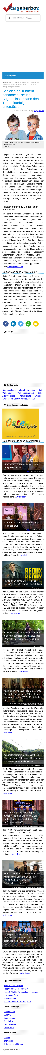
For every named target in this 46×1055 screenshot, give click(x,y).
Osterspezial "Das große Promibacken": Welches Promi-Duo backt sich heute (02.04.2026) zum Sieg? (21, 939)
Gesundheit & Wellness (21, 82)
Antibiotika (8, 1021)
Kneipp (24, 399)
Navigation (10, 76)
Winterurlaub (8, 393)
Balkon (41, 393)
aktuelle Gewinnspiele (13, 986)
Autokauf (31, 399)
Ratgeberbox (7, 82)
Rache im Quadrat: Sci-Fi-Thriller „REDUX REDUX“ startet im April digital (23, 582)
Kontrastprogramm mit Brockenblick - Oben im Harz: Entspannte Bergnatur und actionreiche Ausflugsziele (22, 758)
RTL (28, 471)
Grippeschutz (9, 1018)
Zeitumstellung (10, 1024)
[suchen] (23, 17)
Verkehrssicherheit (26, 393)
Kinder (41, 111)
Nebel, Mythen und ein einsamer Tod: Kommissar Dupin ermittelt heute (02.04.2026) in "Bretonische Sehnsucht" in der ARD (22, 878)
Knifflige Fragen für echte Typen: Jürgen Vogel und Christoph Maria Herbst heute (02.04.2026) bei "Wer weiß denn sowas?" (21, 817)
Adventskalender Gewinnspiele (17, 1001)
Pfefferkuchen (10, 998)
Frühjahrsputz (25, 396)
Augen (36, 111)
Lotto (41, 390)
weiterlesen (21, 497)
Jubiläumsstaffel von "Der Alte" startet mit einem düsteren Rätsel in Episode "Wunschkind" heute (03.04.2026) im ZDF (22, 637)
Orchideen (39, 396)
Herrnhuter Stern (11, 995)
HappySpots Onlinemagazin (16, 989)
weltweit (21, 390)
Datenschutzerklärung (13, 1044)
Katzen (5, 399)
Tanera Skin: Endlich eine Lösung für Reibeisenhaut (22, 524)
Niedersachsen (9, 390)
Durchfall (7, 1015)
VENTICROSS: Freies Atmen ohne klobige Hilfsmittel (21, 466)
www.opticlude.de (15, 267)
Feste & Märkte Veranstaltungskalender (21, 992)
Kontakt (7, 1038)
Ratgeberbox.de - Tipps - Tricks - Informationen (20, 7)
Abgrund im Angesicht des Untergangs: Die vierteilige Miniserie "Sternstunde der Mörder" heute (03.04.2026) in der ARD (23, 696)
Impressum (8, 1041)
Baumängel (32, 390)
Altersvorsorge (8, 396)
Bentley (17, 399)
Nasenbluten (9, 1012)
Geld (11, 399)
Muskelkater (9, 1028)
